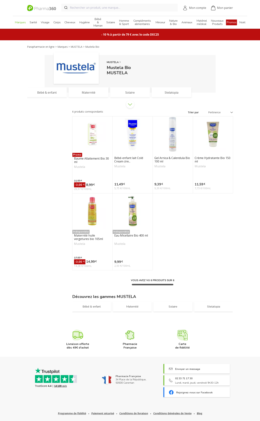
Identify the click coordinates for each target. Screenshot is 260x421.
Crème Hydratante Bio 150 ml (212, 159)
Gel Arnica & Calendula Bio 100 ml (172, 159)
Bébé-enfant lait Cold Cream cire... (128, 159)
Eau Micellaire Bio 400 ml (131, 235)
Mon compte (197, 8)
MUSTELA (113, 62)
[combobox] (119, 8)
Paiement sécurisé (102, 413)
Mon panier (222, 8)
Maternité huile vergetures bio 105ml (88, 237)
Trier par (193, 112)
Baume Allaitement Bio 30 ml (91, 160)
